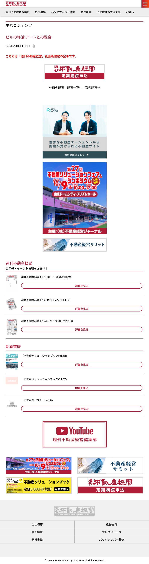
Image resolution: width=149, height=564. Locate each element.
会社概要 (37, 524)
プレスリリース (111, 532)
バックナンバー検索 (63, 12)
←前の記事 (56, 87)
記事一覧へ (74, 87)
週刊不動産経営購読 (17, 12)
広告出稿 (40, 12)
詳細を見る (81, 286)
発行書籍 (86, 12)
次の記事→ (92, 87)
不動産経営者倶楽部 (109, 12)
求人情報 (37, 532)
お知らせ (131, 12)
